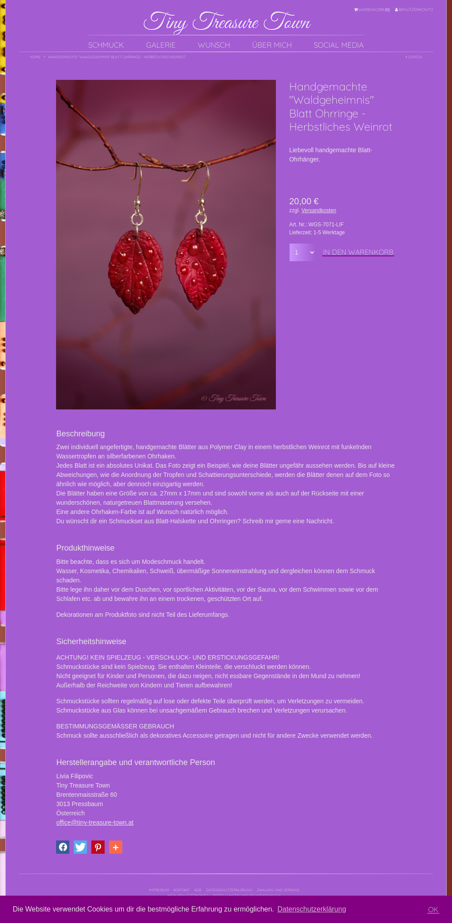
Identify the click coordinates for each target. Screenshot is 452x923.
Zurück (414, 57)
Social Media (339, 44)
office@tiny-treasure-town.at (94, 822)
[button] (62, 847)
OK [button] (433, 909)
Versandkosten (318, 210)
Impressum (159, 890)
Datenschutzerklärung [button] (311, 909)
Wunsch (214, 44)
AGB (197, 890)
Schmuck (106, 44)
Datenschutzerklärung (229, 890)
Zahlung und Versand (278, 890)
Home (35, 57)
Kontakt (181, 890)
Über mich (272, 44)
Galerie (161, 44)
